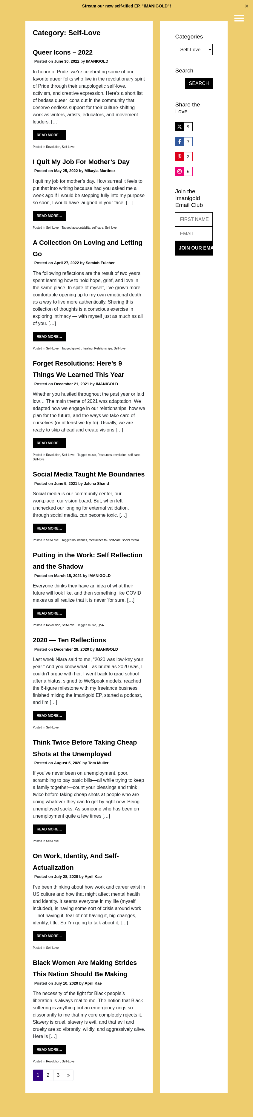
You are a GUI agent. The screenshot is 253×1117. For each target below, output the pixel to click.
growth (76, 348)
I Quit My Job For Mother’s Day (81, 161)
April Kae (93, 876)
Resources (105, 455)
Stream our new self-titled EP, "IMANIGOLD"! (126, 6)
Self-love (110, 227)
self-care (97, 227)
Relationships (103, 348)
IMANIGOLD (97, 61)
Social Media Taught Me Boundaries (89, 474)
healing (88, 348)
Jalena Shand (96, 483)
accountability (81, 227)
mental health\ (98, 540)
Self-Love (68, 146)
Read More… (49, 135)
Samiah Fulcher (100, 263)
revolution (120, 455)
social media (130, 540)
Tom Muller (98, 763)
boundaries (79, 540)
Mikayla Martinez (100, 170)
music (92, 455)
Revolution (53, 146)
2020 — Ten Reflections (69, 640)
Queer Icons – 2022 (63, 52)
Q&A (101, 625)
